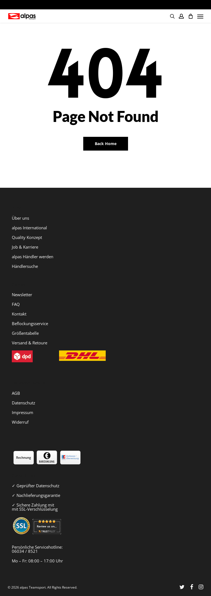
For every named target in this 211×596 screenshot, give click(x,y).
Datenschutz (23, 403)
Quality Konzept (27, 237)
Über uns (20, 218)
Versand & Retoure (29, 342)
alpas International (29, 227)
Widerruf (20, 422)
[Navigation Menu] (200, 16)
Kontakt (19, 314)
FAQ (16, 304)
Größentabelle (25, 333)
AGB (16, 393)
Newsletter (22, 294)
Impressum (22, 412)
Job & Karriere (25, 247)
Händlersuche (25, 266)
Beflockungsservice (30, 323)
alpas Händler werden (32, 256)
